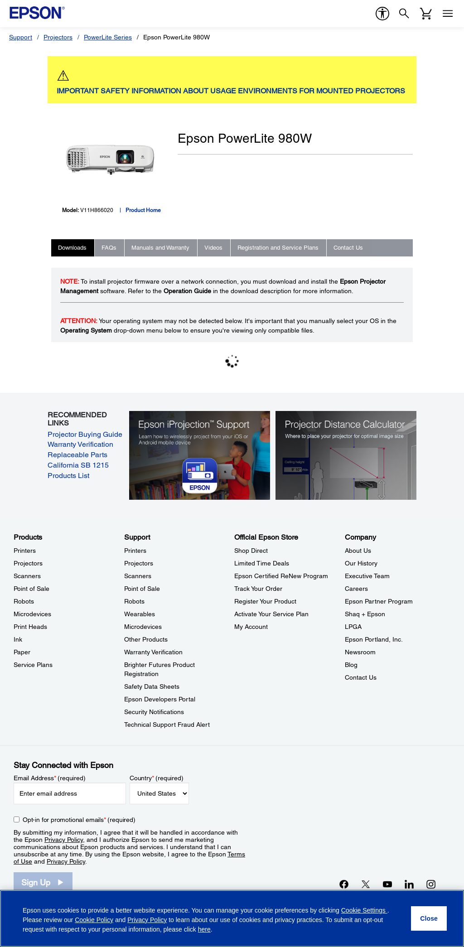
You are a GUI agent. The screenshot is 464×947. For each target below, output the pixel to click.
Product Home (143, 210)
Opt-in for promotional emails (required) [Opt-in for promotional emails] (79, 819)
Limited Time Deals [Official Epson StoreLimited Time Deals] (261, 563)
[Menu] (447, 13)
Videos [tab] (213, 247)
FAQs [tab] (109, 247)
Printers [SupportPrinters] (135, 550)
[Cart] (426, 13)
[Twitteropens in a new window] (366, 884)
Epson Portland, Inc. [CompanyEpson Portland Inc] (374, 639)
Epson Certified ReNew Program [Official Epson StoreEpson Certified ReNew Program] (281, 576)
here (204, 929)
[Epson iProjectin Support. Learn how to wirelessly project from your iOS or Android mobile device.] (200, 455)
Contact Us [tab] (348, 247)
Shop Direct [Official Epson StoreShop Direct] (251, 550)
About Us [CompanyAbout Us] (358, 550)
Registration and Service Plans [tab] (278, 247)
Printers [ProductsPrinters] (25, 550)
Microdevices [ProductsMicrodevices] (32, 614)
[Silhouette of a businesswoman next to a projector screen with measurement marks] (346, 455)
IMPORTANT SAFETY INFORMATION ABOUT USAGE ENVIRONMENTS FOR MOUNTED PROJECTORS (231, 91)
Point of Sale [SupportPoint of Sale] (142, 588)
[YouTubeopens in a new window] (387, 884)
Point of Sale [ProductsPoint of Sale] (31, 588)
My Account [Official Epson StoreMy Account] (251, 626)
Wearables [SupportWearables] (139, 614)
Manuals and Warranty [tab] (160, 247)
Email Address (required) (50, 778)
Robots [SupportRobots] (134, 601)
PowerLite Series (108, 37)
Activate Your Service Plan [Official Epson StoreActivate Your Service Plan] (271, 614)
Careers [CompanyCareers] (356, 588)
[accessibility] (382, 13)
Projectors (58, 37)
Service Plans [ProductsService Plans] (33, 664)
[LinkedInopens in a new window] (409, 884)
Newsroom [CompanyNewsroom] (360, 652)
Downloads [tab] (72, 247)
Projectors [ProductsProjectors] (28, 563)
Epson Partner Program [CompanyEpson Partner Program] (379, 601)
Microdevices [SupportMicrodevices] (143, 626)
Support (20, 37)
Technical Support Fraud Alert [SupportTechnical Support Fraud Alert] (167, 724)
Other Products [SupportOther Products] (146, 639)
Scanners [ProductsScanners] (27, 576)
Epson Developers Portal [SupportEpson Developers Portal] (159, 699)
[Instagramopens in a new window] (431, 884)
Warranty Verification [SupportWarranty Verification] (153, 652)
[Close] (429, 918)
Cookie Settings (364, 910)
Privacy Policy (63, 839)
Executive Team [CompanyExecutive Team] (367, 576)
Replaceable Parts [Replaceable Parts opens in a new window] (77, 454)
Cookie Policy (94, 919)
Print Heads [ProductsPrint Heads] (30, 626)
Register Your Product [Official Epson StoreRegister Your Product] (265, 601)
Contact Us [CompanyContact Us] (361, 677)
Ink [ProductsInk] (18, 639)
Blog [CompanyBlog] (351, 664)
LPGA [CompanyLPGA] (353, 626)
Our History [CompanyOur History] (361, 563)
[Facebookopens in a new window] (344, 884)
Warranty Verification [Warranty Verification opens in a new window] (80, 444)
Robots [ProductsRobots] (24, 601)
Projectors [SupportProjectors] (138, 563)
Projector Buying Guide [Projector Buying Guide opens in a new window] (85, 434)
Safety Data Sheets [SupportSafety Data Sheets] (151, 686)
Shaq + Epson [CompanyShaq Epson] (365, 614)
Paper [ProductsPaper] (22, 652)
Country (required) (157, 778)
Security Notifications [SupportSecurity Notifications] (154, 711)
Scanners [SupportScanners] (137, 576)
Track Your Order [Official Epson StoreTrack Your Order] (258, 588)
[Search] (404, 13)
